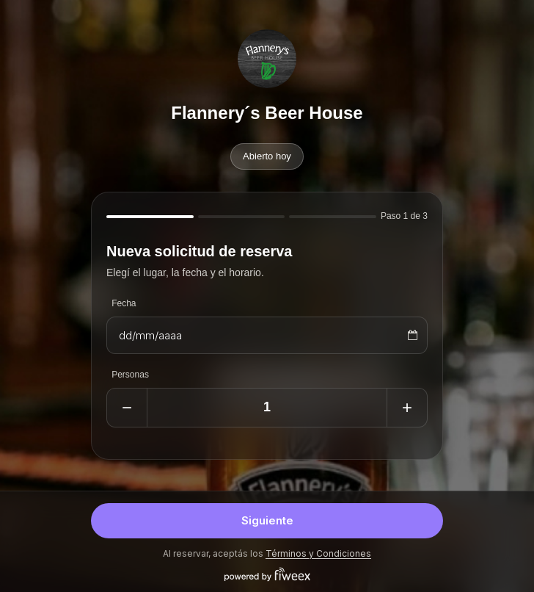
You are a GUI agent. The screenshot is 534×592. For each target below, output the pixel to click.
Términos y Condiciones (318, 553)
